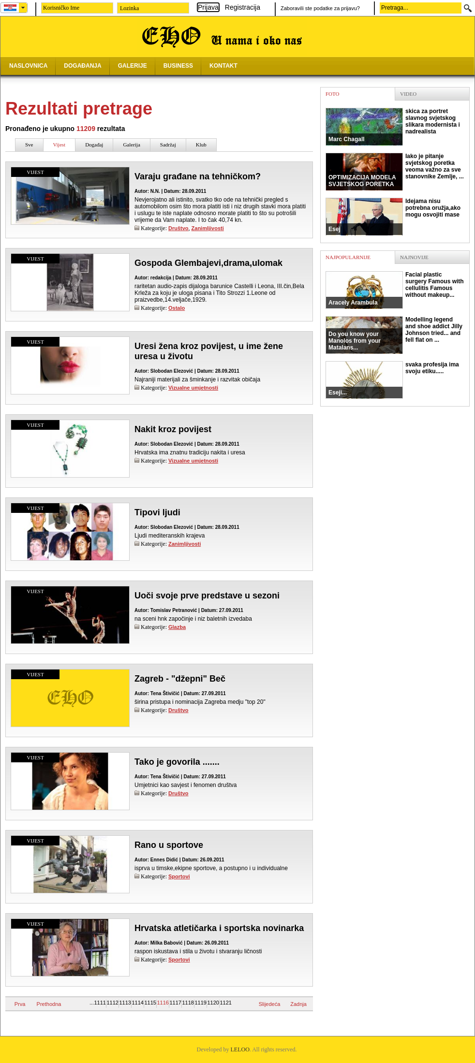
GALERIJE (132, 65)
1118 (187, 1002)
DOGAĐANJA (82, 65)
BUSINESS (178, 65)
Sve (29, 144)
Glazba (177, 627)
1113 (125, 1002)
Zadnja (298, 1004)
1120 (213, 1002)
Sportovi (179, 876)
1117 (175, 1002)
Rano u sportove (168, 845)
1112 (112, 1002)
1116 (162, 1002)
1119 (200, 1002)
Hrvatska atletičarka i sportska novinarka (219, 928)
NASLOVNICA (28, 65)
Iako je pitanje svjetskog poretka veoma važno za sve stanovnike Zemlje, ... (395, 171)
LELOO (240, 1049)
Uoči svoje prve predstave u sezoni (207, 595)
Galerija (131, 144)
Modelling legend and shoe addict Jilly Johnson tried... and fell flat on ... (394, 335)
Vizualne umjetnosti (193, 388)
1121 (225, 1002)
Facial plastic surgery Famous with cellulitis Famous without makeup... (395, 290)
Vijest (59, 144)
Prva (20, 1004)
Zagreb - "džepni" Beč (179, 679)
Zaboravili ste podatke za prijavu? (320, 8)
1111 (99, 1002)
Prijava (208, 7)
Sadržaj (168, 144)
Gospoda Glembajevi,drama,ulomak (208, 263)
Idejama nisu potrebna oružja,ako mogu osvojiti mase (393, 216)
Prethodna (49, 1004)
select (23, 7)
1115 (150, 1002)
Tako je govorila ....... (177, 762)
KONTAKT (223, 65)
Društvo (178, 228)
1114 (137, 1002)
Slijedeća (270, 1004)
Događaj (94, 144)
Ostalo (176, 308)
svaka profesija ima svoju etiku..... (392, 380)
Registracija (242, 7)
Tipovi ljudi (157, 512)
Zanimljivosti (208, 228)
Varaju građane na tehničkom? (197, 176)
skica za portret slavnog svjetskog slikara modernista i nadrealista (393, 127)
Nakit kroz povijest (172, 429)
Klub (201, 144)
